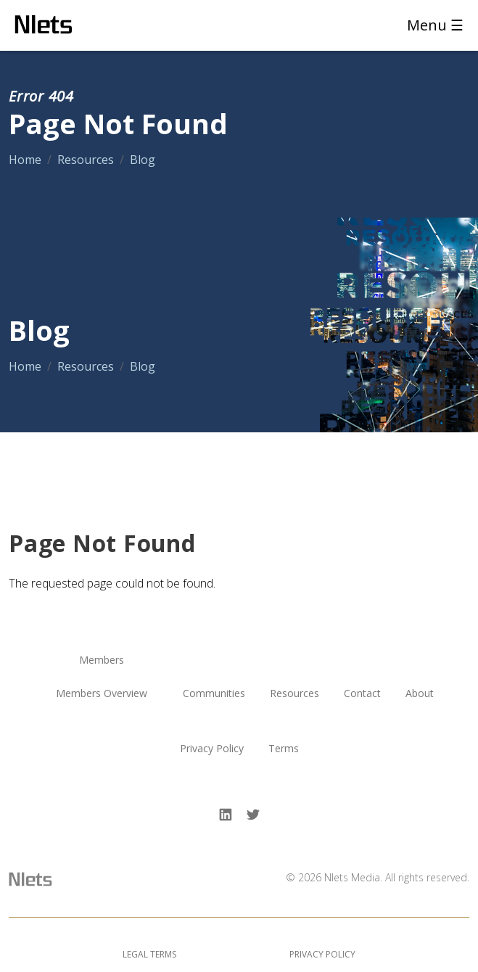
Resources (85, 160)
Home (25, 160)
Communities (214, 694)
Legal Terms (149, 954)
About (419, 694)
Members (101, 660)
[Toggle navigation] (430, 25)
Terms (283, 749)
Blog (142, 160)
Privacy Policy (212, 749)
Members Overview (101, 694)
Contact (362, 694)
